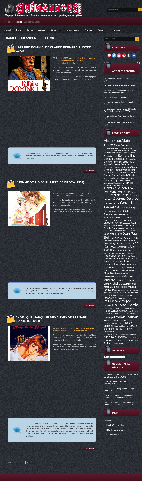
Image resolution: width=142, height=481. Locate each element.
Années (41, 30)
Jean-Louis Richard (126, 228)
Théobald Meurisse (122, 332)
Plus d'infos (89, 171)
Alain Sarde (120, 145)
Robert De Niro (110, 320)
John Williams (122, 258)
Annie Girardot (116, 153)
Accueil (19, 22)
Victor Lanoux (131, 334)
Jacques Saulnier (110, 226)
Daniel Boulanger (111, 181)
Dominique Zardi (116, 188)
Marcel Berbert (122, 268)
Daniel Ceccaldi (125, 181)
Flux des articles (115, 425)
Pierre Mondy (120, 308)
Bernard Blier (127, 155)
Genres (29, 30)
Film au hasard (72, 30)
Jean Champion (121, 247)
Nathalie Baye (110, 293)
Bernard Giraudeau (114, 159)
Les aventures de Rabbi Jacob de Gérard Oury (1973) (120, 403)
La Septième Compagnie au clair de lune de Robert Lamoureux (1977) (120, 91)
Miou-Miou (118, 290)
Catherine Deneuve (119, 164)
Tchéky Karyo (120, 329)
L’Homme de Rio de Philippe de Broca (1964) (49, 182)
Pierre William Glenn (115, 310)
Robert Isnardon (123, 321)
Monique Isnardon (130, 290)
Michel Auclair (116, 277)
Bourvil (126, 162)
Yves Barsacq (109, 341)
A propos (116, 30)
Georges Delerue (125, 198)
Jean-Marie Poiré (113, 233)
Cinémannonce (112, 402)
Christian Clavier (130, 167)
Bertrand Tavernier (113, 161)
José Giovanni (117, 262)
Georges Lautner (112, 203)
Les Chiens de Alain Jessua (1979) (121, 85)
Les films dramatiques (65, 61)
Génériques (55, 30)
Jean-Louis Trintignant (113, 231)
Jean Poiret (125, 253)
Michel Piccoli (119, 286)
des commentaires (115, 430)
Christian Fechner (113, 169)
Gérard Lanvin (110, 211)
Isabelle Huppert (111, 220)
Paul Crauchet (120, 298)
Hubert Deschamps (123, 218)
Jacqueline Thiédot (127, 220)
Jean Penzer (116, 253)
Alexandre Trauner (111, 151)
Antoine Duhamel (129, 153)
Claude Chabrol (119, 175)
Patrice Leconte (118, 295)
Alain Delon (112, 141)
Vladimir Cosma (115, 337)
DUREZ (109, 382)
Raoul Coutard (132, 311)
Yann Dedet (132, 338)
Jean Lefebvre (118, 250)
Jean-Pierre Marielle (127, 240)
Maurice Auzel (121, 273)
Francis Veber (123, 192)
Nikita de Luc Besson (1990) (118, 97)
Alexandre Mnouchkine (122, 148)
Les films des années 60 (73, 196)
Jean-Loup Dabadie (130, 231)
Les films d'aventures (82, 328)
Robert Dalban (126, 317)
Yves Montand (124, 340)
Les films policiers (70, 63)
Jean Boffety (110, 243)
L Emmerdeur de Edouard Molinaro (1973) (121, 376)
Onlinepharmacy (113, 396)
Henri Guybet (118, 215)
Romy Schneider (118, 323)
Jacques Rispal (129, 223)
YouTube (88, 30)
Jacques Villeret (123, 226)
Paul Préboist (112, 301)
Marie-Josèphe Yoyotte (125, 271)
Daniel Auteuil (128, 178)
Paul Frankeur (133, 298)
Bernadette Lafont (110, 156)
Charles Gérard (115, 167)
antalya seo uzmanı (114, 375)
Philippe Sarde (125, 305)
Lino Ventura (122, 264)
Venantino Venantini (118, 334)
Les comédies (78, 193)
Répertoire (102, 30)
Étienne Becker (117, 344)
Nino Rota (130, 293)
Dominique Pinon (120, 185)
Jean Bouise (123, 243)
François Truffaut (120, 195)
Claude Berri (129, 170)
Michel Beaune (122, 280)
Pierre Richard (130, 308)
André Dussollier (124, 151)
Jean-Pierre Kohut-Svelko (129, 238)
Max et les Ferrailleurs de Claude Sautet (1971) (118, 397)
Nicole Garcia (121, 293)
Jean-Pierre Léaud (111, 240)
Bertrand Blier (131, 159)
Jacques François (113, 222)
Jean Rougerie (132, 256)
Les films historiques (79, 331)
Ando (108, 389)
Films (18, 30)
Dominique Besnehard (113, 183)
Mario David (110, 273)
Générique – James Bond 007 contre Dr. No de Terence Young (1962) (120, 110)
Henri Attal (122, 211)
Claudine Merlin (115, 178)
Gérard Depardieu (118, 205)
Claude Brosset (122, 173)
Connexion (110, 420)
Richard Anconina (121, 314)
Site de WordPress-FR (115, 435)
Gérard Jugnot (130, 207)
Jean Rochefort (118, 255)
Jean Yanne (109, 259)
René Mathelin (109, 314)
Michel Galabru (119, 283)
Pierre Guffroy (109, 308)
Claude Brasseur (110, 173)
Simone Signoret (121, 326)
